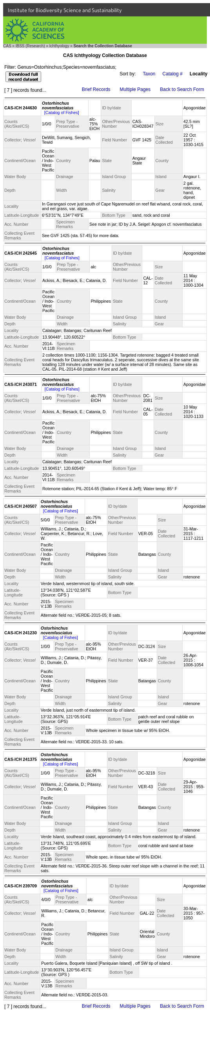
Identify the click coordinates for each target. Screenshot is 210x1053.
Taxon (149, 74)
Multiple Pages (135, 89)
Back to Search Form (182, 89)
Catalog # (173, 74)
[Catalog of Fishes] (61, 112)
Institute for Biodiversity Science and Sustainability (65, 10)
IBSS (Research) (30, 46)
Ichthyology (59, 46)
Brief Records (96, 89)
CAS (7, 46)
